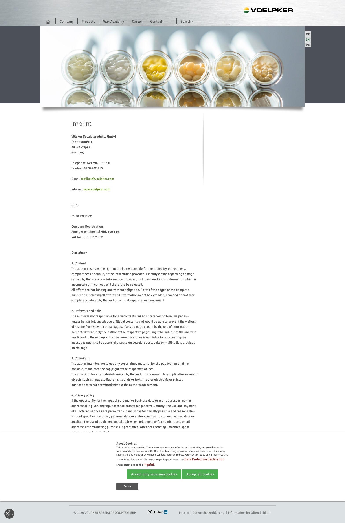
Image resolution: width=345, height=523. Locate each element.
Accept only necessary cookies (154, 474)
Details (127, 486)
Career (137, 21)
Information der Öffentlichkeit (249, 513)
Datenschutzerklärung (208, 513)
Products (88, 21)
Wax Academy (113, 21)
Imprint (184, 513)
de (308, 34)
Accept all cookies (200, 474)
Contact (156, 21)
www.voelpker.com (96, 189)
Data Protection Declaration (204, 459)
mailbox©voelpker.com (97, 179)
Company (66, 21)
